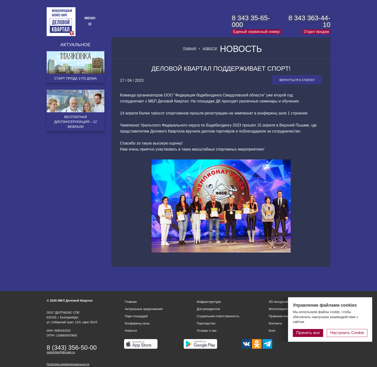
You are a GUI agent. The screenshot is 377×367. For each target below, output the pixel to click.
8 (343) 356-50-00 (72, 347)
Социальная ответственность (218, 316)
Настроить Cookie (347, 332)
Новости (210, 48)
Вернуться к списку (297, 80)
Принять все (308, 332)
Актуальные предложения (144, 309)
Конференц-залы (137, 323)
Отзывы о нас (207, 330)
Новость (241, 49)
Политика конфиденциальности (68, 364)
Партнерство (206, 323)
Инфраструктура (209, 302)
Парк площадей (136, 316)
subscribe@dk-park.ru (61, 352)
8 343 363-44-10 (309, 21)
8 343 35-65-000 (251, 21)
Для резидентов (208, 309)
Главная (189, 48)
